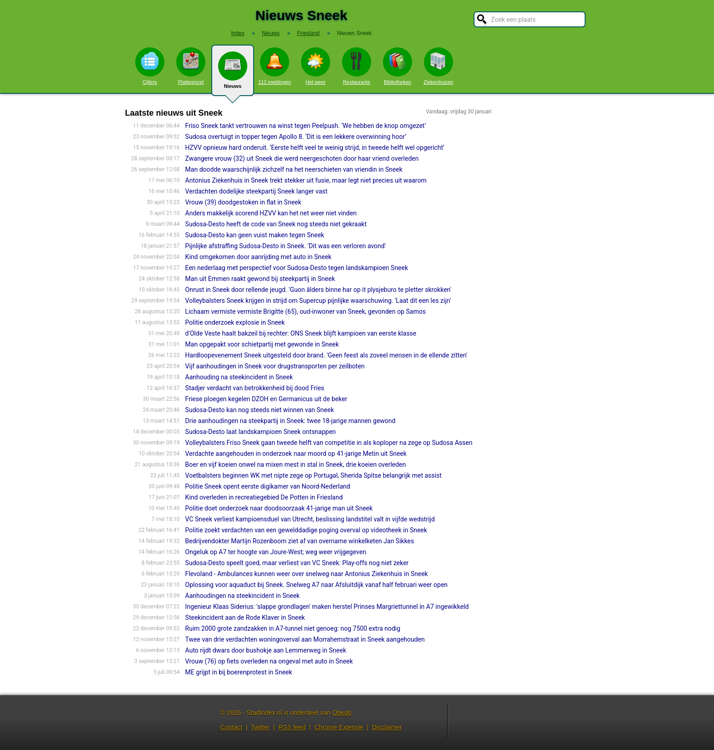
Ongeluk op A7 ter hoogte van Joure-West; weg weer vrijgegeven (276, 552)
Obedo (342, 712)
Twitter (260, 727)
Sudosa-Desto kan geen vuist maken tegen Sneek (254, 235)
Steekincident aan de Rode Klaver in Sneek (245, 617)
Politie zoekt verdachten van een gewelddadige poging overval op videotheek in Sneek (306, 530)
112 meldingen (274, 66)
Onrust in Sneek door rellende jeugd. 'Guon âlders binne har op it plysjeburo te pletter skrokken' (318, 289)
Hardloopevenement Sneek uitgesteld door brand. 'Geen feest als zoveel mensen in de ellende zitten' (326, 355)
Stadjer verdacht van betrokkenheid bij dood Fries (254, 388)
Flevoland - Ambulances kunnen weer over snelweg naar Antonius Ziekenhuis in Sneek (306, 573)
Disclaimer (387, 727)
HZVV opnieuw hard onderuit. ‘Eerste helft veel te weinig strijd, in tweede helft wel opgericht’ (314, 147)
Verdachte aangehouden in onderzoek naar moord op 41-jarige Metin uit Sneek (296, 453)
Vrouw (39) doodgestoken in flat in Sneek (243, 202)
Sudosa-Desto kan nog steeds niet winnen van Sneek (259, 409)
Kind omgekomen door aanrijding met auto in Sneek (258, 256)
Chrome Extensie (338, 727)
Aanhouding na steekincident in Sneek (239, 377)
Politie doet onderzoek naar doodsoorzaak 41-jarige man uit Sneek (279, 508)
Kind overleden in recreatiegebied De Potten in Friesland (264, 497)
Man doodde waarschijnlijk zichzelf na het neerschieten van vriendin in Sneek (294, 169)
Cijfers (149, 66)
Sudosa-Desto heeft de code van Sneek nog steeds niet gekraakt (276, 224)
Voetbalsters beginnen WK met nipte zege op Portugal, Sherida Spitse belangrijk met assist (313, 475)
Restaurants (356, 66)
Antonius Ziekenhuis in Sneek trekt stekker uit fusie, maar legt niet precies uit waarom (306, 180)
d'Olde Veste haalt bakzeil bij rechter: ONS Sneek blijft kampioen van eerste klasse (301, 333)
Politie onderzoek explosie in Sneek (235, 322)
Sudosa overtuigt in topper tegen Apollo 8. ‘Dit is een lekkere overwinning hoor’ (296, 136)
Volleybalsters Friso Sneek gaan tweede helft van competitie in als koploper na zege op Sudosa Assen (329, 442)
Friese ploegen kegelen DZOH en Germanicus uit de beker (266, 399)
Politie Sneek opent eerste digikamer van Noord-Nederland (267, 486)
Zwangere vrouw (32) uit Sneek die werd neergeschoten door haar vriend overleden (302, 158)
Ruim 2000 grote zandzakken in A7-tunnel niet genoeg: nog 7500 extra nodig (293, 628)
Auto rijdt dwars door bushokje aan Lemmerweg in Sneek (266, 650)
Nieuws (232, 73)
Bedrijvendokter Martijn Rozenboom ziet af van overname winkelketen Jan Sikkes (299, 541)
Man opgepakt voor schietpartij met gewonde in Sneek (262, 344)
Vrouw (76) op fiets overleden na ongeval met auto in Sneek (269, 661)
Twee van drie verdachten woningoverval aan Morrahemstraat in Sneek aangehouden (305, 639)
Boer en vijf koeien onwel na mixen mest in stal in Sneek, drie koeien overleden (295, 464)
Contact (231, 727)
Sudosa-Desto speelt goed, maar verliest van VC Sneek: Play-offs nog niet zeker (297, 562)
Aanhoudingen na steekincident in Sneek (242, 595)
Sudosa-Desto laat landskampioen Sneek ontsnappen (260, 431)
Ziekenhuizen (438, 66)
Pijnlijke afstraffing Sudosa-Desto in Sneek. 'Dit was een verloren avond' (285, 246)
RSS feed (292, 727)
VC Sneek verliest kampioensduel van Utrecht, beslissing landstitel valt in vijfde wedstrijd (310, 519)
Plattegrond (190, 66)
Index (237, 33)
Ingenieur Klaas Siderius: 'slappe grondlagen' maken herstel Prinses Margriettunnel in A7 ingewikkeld (327, 606)
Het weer (315, 66)
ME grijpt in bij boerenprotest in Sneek (238, 672)
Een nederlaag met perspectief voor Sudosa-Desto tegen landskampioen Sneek (296, 267)
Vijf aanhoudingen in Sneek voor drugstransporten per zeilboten (275, 366)
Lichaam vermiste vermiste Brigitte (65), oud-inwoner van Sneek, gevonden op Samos (305, 311)
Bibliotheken (397, 66)
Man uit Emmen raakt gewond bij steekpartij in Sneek (260, 278)
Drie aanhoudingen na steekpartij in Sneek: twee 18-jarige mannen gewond (290, 420)
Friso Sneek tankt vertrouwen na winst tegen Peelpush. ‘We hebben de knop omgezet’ (305, 125)
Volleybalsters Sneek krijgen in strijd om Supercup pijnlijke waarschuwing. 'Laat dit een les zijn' (318, 300)
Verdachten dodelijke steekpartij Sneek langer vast (256, 191)
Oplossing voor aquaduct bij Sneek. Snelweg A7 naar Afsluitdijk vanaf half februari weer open (316, 584)
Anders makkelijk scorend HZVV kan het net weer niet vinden (271, 213)
